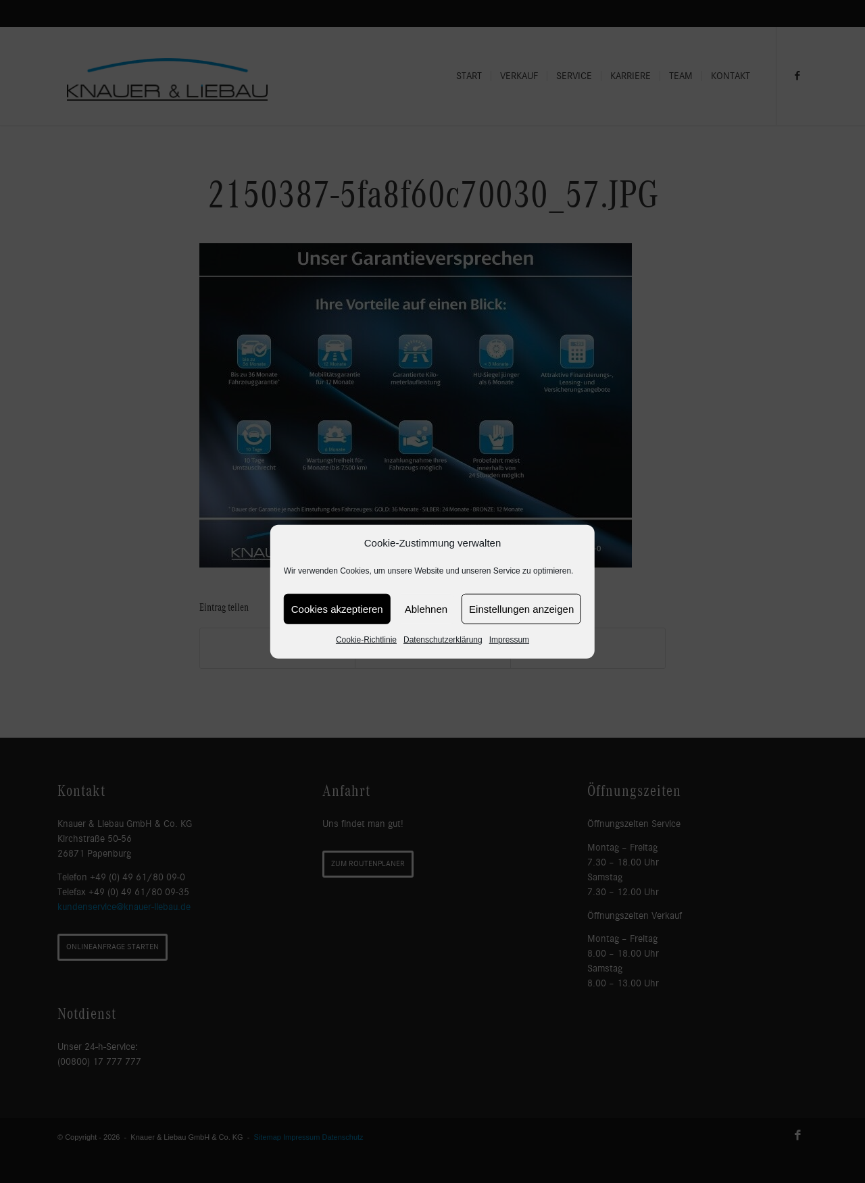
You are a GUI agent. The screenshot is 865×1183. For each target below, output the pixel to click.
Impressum (509, 640)
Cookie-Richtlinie (366, 640)
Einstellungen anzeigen (521, 609)
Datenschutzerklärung (443, 640)
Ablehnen (426, 609)
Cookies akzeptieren (337, 609)
